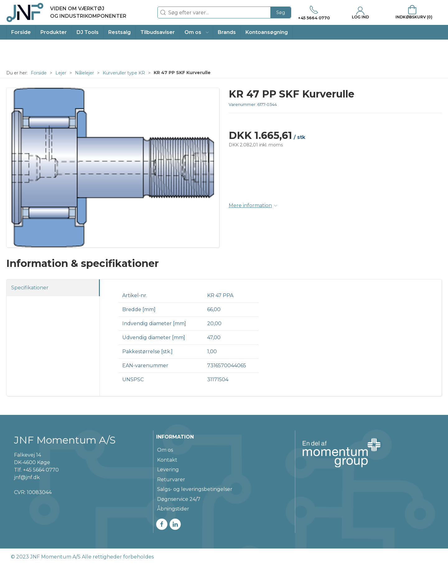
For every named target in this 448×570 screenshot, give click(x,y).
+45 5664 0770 (41, 470)
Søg (280, 12)
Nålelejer (84, 73)
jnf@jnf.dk (27, 477)
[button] (196, 32)
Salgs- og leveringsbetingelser (194, 489)
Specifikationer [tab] (30, 288)
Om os (165, 450)
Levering (168, 470)
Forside (39, 73)
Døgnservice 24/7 (178, 499)
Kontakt (167, 460)
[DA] (66, 12)
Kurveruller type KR (124, 73)
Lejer (60, 73)
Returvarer (171, 479)
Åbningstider (173, 509)
